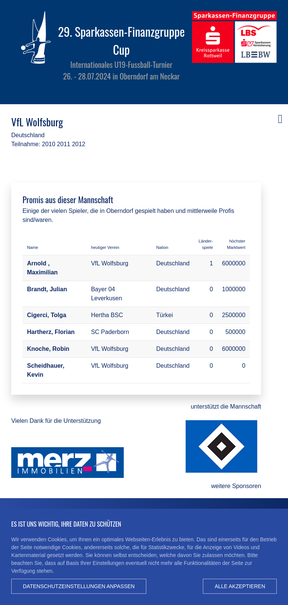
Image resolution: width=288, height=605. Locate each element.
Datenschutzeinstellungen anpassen (79, 586)
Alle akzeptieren (239, 586)
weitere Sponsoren (236, 486)
